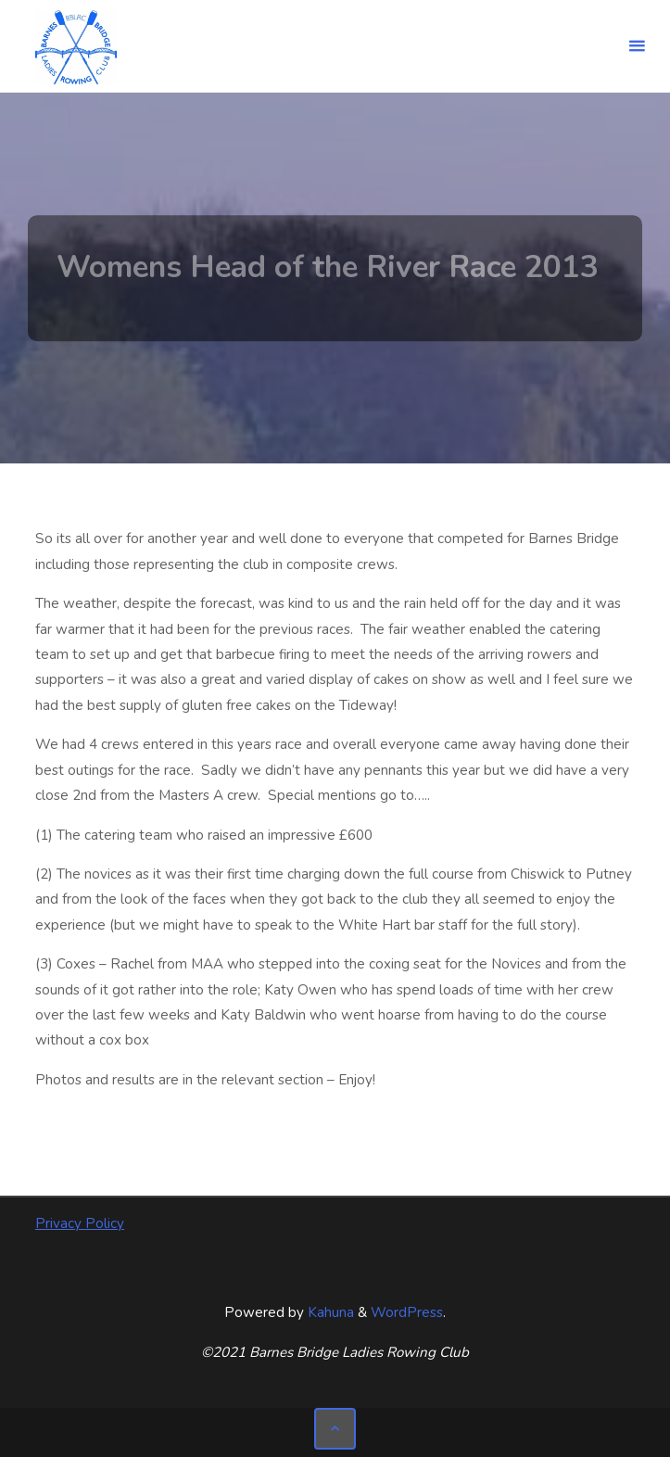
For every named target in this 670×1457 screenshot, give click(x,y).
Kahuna (329, 1312)
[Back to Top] (335, 1429)
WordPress (407, 1312)
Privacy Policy (79, 1223)
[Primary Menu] (636, 46)
